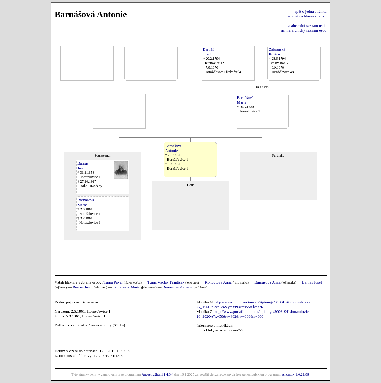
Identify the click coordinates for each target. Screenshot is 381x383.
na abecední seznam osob (306, 25)
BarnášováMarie (245, 99)
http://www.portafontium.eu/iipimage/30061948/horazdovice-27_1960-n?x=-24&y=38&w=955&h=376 (254, 304)
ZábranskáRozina (277, 51)
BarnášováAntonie (173, 148)
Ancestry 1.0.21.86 (295, 374)
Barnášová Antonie (178, 287)
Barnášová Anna (267, 282)
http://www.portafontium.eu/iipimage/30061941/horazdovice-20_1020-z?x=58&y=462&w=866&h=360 (254, 313)
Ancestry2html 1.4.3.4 (157, 374)
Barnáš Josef (312, 282)
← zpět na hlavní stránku (307, 16)
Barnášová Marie (126, 287)
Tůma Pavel (112, 282)
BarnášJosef (208, 51)
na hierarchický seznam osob (303, 30)
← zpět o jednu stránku (308, 11)
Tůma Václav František (165, 282)
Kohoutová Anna (218, 282)
